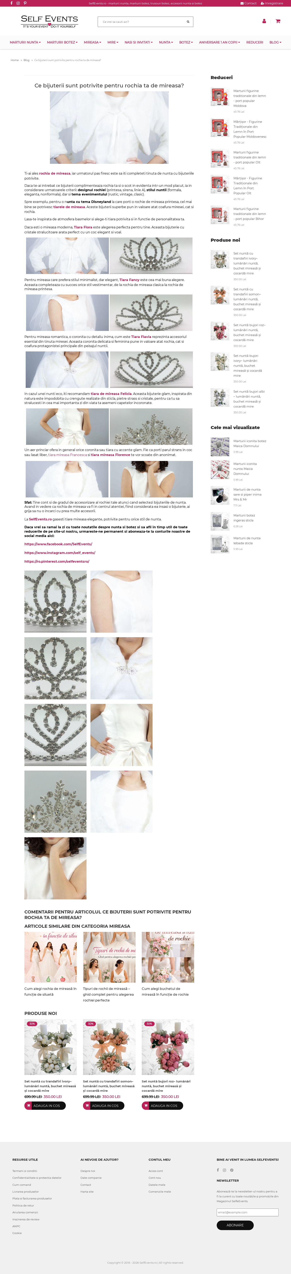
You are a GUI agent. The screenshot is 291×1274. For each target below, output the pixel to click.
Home (16, 60)
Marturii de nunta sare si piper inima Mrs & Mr (247, 494)
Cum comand (21, 1184)
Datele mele (157, 1184)
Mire (112, 42)
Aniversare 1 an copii (219, 42)
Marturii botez (62, 42)
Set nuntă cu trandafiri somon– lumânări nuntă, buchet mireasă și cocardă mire (247, 299)
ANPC (16, 1226)
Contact (248, 3)
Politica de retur (23, 1205)
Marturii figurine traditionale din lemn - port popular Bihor (249, 214)
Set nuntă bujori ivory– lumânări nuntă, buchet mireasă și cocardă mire (247, 366)
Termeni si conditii (24, 1171)
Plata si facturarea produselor (32, 1198)
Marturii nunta (25, 42)
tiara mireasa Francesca (67, 455)
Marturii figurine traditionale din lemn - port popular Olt (249, 157)
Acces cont (156, 1171)
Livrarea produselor (25, 1191)
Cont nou (155, 1177)
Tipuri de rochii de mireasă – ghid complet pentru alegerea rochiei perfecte (108, 994)
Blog (275, 42)
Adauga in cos (47, 1106)
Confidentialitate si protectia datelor (36, 1177)
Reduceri (254, 42)
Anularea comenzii (25, 1212)
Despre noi (88, 1171)
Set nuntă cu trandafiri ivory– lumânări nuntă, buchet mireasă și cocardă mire (247, 263)
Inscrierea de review (25, 1219)
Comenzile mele (160, 1191)
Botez (186, 42)
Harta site (87, 1191)
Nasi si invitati (139, 42)
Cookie (17, 1233)
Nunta (166, 42)
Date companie (91, 1177)
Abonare (235, 1225)
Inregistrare (272, 3)
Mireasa (92, 42)
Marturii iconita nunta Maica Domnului (245, 469)
